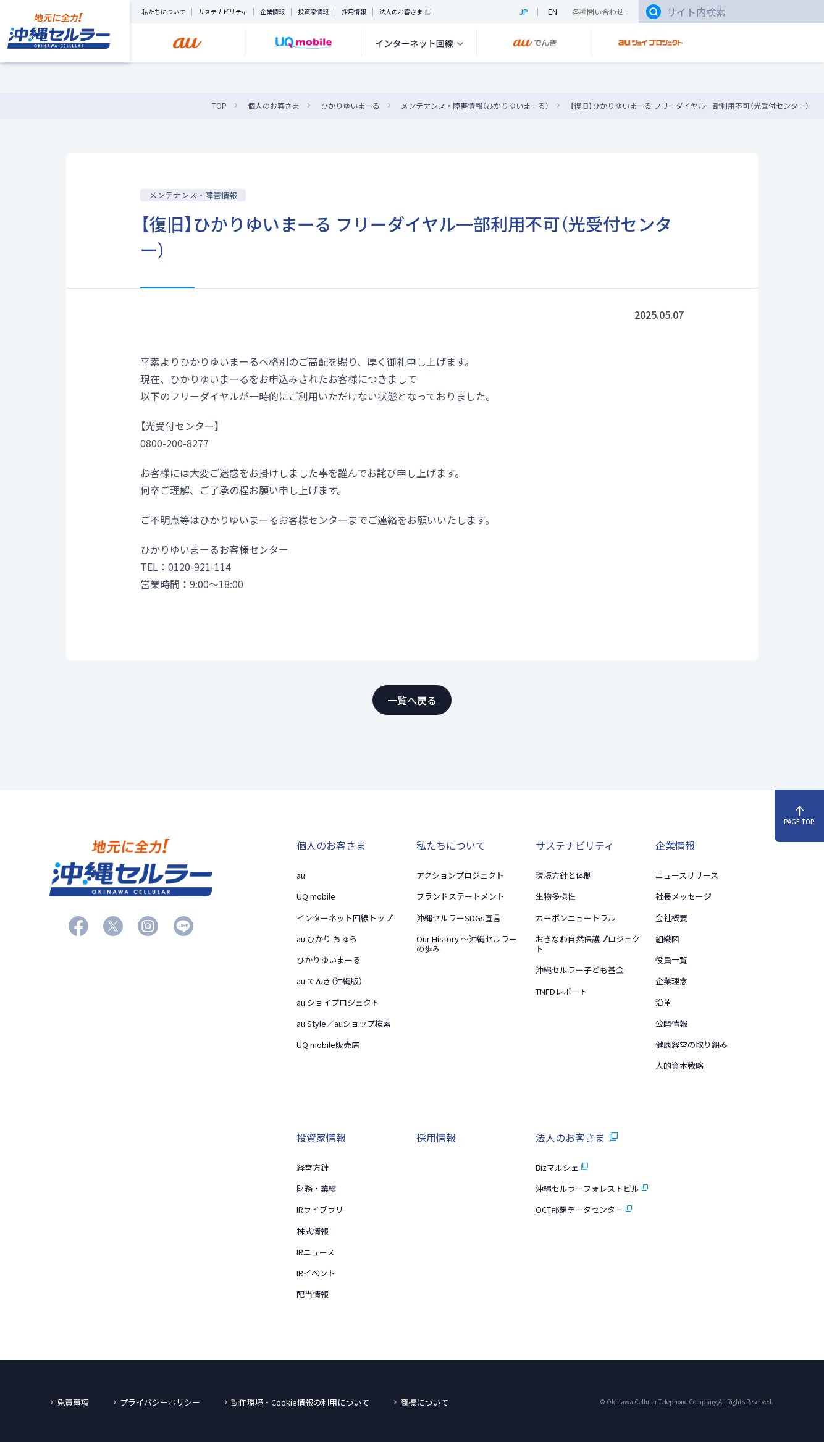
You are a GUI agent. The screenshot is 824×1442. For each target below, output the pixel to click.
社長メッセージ (683, 896)
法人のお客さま (405, 12)
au (300, 875)
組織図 (667, 939)
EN (552, 12)
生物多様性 (556, 896)
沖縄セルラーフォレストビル (592, 1188)
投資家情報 (313, 12)
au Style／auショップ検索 (343, 1023)
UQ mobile (315, 896)
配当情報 (312, 1294)
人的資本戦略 (679, 1065)
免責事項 (73, 1402)
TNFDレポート (561, 991)
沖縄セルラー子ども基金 (580, 970)
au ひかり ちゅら (326, 939)
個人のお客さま (331, 845)
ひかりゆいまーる (328, 960)
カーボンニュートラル (576, 918)
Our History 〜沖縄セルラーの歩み (466, 944)
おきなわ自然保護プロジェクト (588, 944)
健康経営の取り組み (691, 1044)
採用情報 (354, 12)
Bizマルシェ (561, 1167)
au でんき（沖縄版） (329, 981)
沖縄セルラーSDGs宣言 (458, 918)
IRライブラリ (319, 1209)
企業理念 (671, 981)
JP (523, 12)
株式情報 (312, 1231)
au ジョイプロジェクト (337, 1002)
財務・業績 (316, 1188)
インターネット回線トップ (344, 918)
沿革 (663, 1002)
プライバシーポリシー (160, 1402)
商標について (424, 1402)
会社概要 (671, 918)
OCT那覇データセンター (584, 1209)
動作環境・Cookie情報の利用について (300, 1402)
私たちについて (163, 12)
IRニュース (315, 1252)
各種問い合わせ (598, 12)
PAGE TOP (799, 816)
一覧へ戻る (412, 700)
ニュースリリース (686, 875)
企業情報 (272, 12)
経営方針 (312, 1167)
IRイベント (315, 1273)
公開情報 (671, 1023)
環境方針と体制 (564, 875)
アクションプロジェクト (460, 875)
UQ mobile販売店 (327, 1044)
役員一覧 (671, 960)
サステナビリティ (222, 12)
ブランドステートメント (460, 896)
